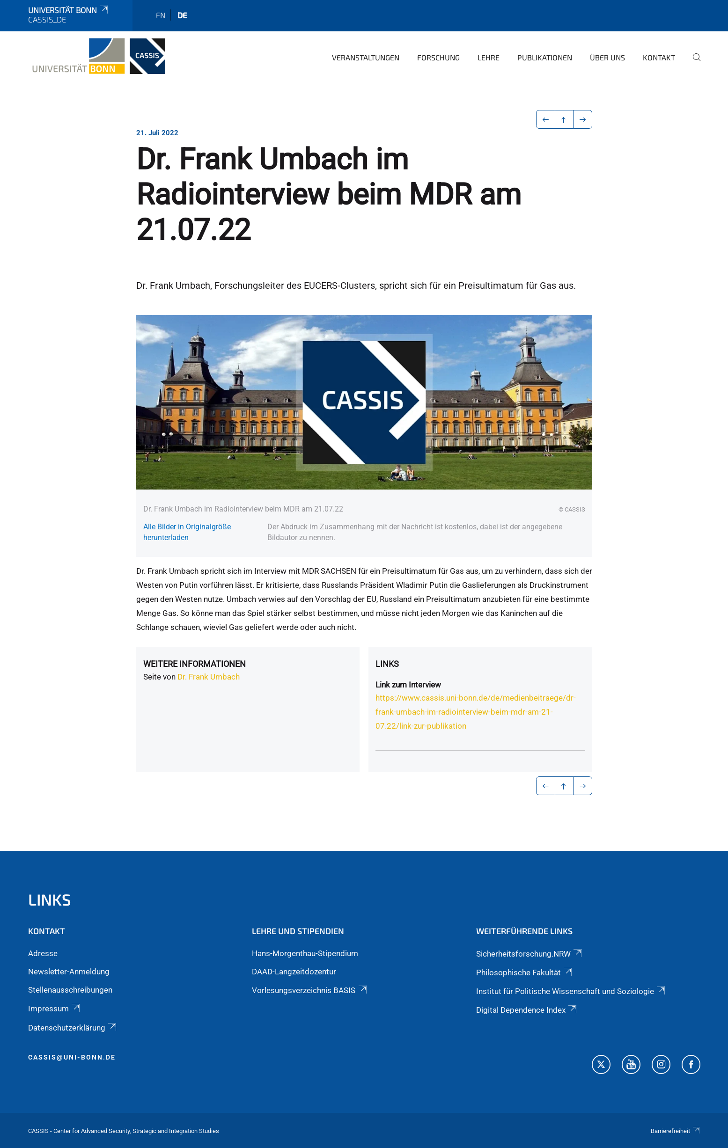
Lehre (489, 57)
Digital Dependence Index (527, 1010)
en (161, 15)
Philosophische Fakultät (525, 972)
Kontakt (659, 57)
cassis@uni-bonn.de (72, 1057)
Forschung (438, 57)
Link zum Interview (408, 684)
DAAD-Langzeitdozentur (294, 971)
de (182, 15)
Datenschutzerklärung (73, 1027)
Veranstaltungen (365, 57)
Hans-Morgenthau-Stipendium (305, 953)
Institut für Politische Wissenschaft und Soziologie (571, 991)
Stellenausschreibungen (70, 989)
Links (387, 664)
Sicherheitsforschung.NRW (529, 953)
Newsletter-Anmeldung (69, 971)
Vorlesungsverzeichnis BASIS (310, 990)
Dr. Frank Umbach (208, 676)
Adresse (43, 953)
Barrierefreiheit (675, 1130)
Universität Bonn (69, 10)
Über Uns (607, 57)
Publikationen (544, 57)
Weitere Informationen (194, 664)
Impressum (54, 1008)
